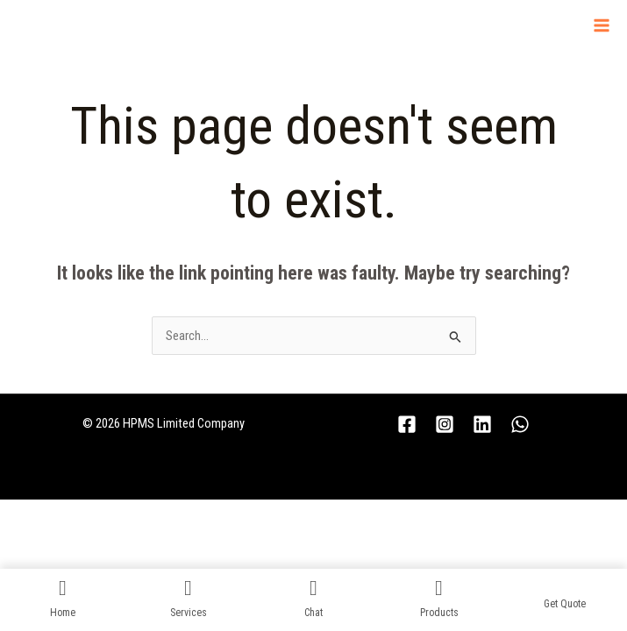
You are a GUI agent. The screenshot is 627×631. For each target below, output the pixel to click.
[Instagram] (444, 424)
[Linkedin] (482, 424)
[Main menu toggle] (601, 25)
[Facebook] (407, 424)
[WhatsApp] (520, 424)
